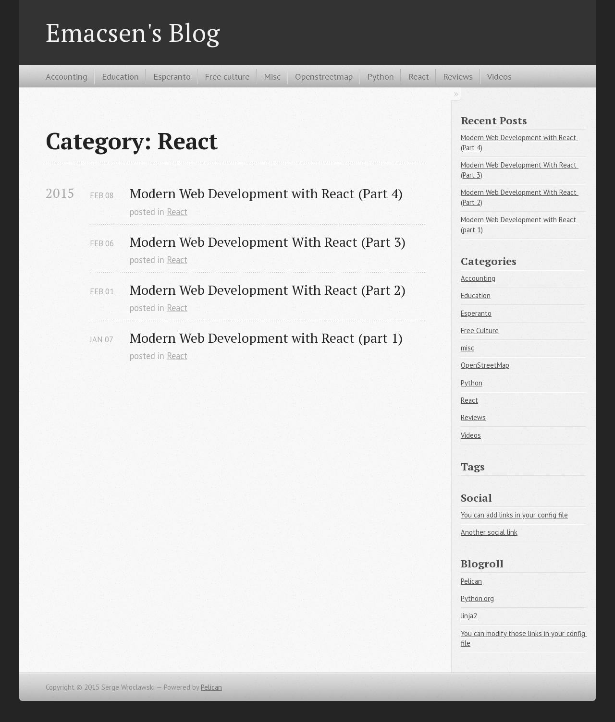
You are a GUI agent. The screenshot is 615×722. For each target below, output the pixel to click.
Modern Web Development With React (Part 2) (268, 290)
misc (467, 347)
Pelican (471, 581)
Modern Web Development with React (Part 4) (266, 193)
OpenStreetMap (485, 365)
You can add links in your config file (514, 514)
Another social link (489, 532)
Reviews (458, 76)
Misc (272, 76)
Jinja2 (469, 615)
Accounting (66, 76)
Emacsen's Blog (133, 32)
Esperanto (172, 76)
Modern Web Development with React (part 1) (266, 338)
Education (120, 76)
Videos (499, 76)
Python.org (477, 598)
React (418, 76)
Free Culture (480, 330)
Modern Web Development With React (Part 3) (268, 242)
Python (380, 76)
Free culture (227, 76)
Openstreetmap (324, 76)
